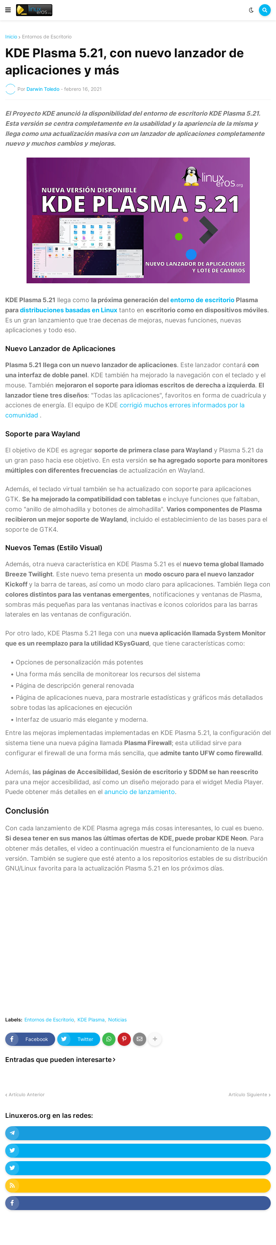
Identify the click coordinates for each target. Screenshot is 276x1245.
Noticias (117, 1019)
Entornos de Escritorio (47, 36)
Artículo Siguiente (248, 1094)
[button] (8, 10)
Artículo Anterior (27, 1094)
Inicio (11, 36)
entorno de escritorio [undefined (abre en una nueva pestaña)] (202, 300)
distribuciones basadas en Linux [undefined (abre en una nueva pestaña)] (68, 310)
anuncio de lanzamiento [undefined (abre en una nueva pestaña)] (139, 791)
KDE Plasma (91, 1019)
